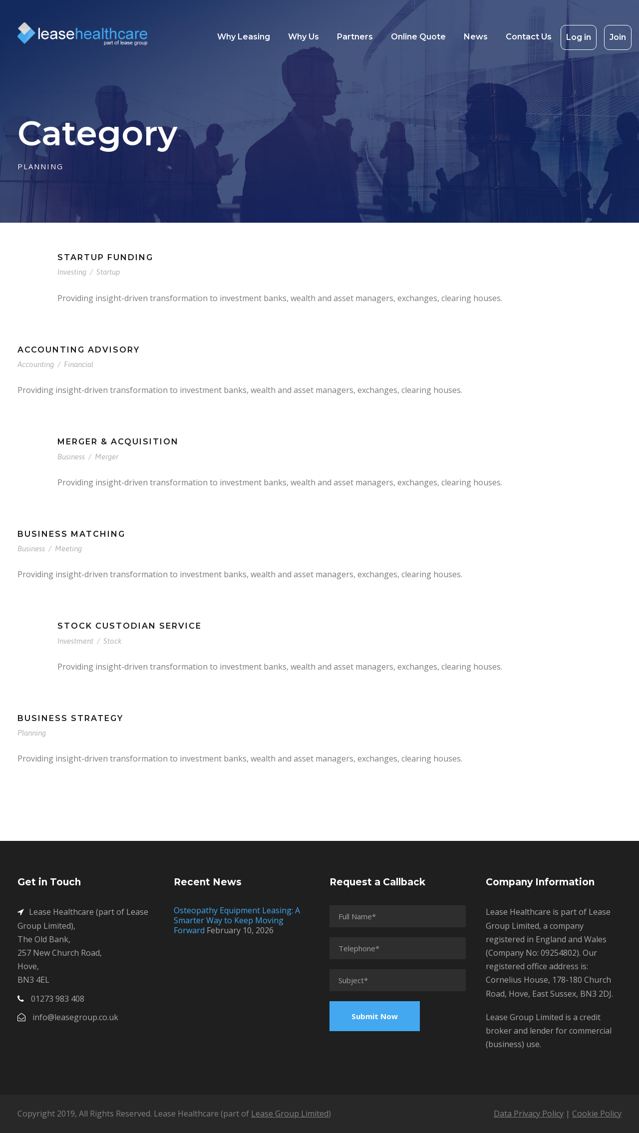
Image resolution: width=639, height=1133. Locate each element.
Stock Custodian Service (129, 626)
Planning (31, 733)
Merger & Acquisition (118, 441)
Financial (78, 364)
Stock (112, 641)
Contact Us (529, 36)
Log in (578, 37)
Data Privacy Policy (529, 1113)
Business (71, 456)
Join (618, 37)
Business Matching (71, 534)
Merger (106, 456)
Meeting (68, 548)
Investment (75, 641)
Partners (355, 36)
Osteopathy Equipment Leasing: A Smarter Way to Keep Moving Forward (237, 920)
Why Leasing (243, 36)
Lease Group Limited (289, 1113)
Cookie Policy (597, 1113)
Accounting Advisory (78, 350)
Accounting (35, 364)
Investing (71, 272)
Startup (108, 272)
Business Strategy (70, 718)
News (476, 36)
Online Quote (418, 36)
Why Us (303, 36)
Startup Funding (105, 257)
